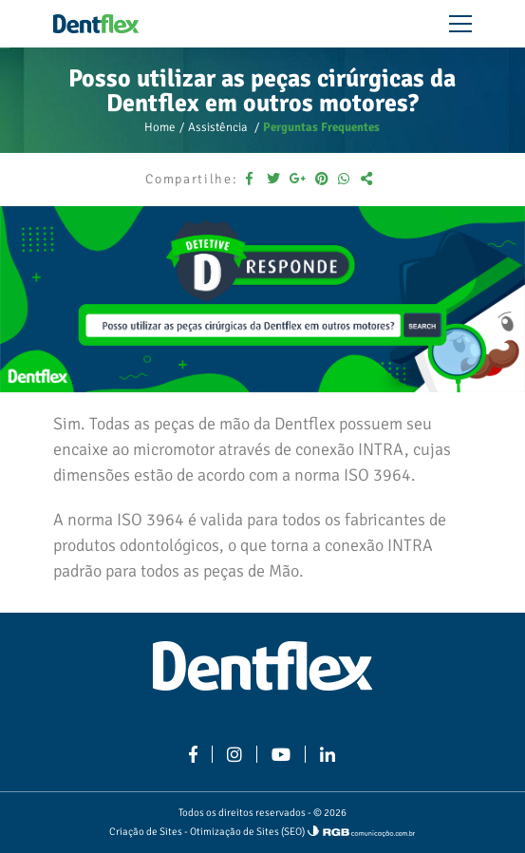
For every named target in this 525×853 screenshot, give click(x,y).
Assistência (219, 127)
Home (160, 127)
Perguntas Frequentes (321, 127)
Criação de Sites (145, 831)
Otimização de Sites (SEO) (247, 831)
